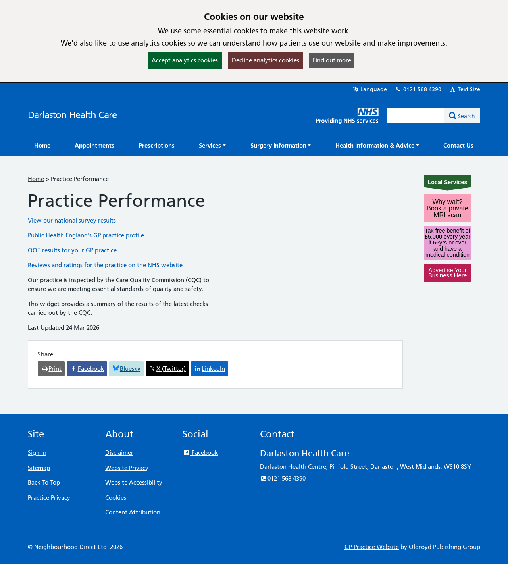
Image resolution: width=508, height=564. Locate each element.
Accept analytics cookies (185, 60)
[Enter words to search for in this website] (415, 115)
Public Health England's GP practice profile (86, 235)
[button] (212, 145)
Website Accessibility (133, 482)
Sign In (37, 452)
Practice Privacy (49, 497)
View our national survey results (72, 220)
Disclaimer (119, 452)
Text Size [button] (464, 89)
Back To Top (44, 482)
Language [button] (369, 89)
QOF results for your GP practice (72, 250)
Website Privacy (126, 468)
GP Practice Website (371, 547)
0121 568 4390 (417, 89)
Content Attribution (132, 512)
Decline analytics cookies (265, 60)
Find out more (331, 60)
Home (36, 179)
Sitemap (39, 468)
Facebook (200, 452)
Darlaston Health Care (72, 115)
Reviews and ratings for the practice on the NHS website (105, 265)
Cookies (115, 497)
